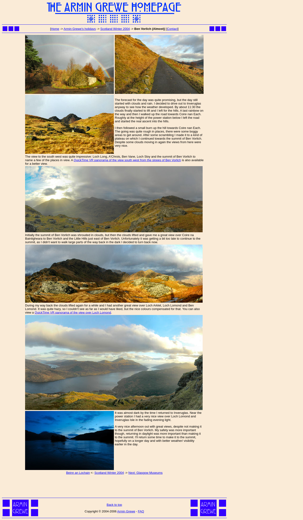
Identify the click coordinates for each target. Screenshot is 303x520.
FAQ (141, 511)
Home (55, 29)
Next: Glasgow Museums (145, 472)
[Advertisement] (114, 486)
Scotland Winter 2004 (115, 29)
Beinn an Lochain (78, 472)
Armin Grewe (126, 511)
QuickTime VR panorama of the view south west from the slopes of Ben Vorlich (127, 160)
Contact (172, 29)
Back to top (114, 504)
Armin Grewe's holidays (80, 29)
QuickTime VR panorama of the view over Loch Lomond (73, 312)
